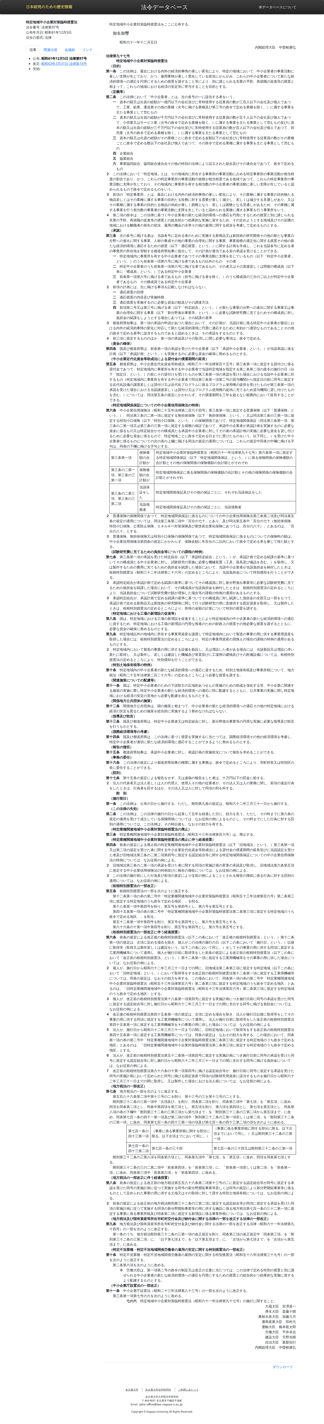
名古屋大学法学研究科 (158, 1389)
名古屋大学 (131, 1389)
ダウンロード (282, 1366)
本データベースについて (277, 7)
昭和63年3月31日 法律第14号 (64, 63)
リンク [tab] (87, 49)
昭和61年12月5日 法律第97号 (64, 58)
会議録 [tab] (70, 49)
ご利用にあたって (188, 1389)
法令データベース (164, 7)
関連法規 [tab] (50, 49)
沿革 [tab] (33, 49)
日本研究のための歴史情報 (49, 7)
